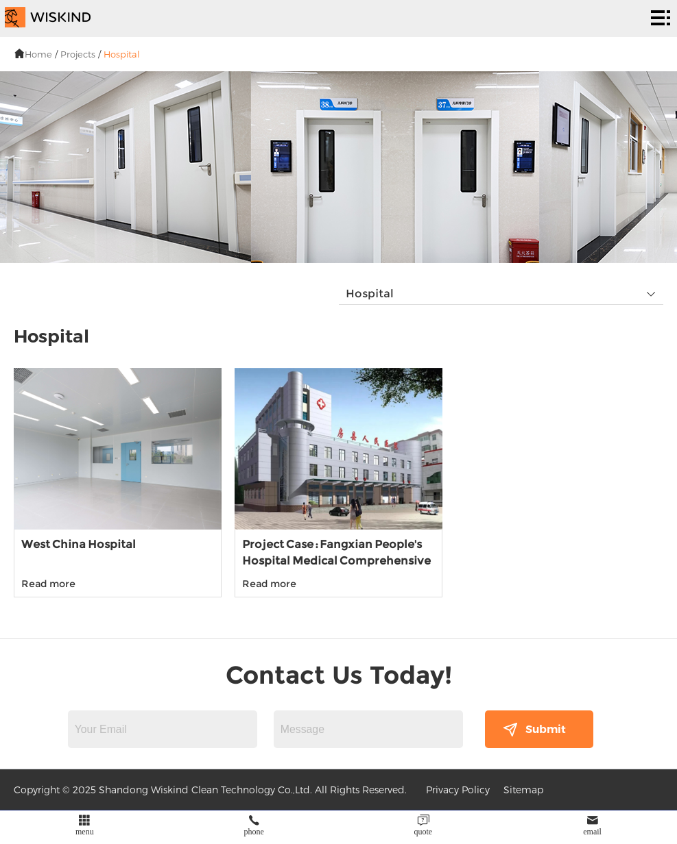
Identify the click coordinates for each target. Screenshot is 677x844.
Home (38, 54)
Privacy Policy (458, 789)
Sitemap (523, 789)
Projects (77, 54)
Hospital (122, 54)
